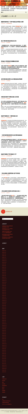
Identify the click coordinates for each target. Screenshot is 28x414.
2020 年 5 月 (4, 317)
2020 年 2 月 (4, 320)
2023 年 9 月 (4, 303)
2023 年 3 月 (4, 313)
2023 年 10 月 (4, 302)
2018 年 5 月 (4, 351)
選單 (2, 12)
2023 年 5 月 (4, 310)
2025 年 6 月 (4, 268)
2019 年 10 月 (4, 327)
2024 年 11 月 (4, 280)
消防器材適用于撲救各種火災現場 (10, 97)
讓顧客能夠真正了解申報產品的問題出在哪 (12, 21)
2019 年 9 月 (4, 328)
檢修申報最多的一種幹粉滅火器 (9, 116)
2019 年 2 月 (4, 340)
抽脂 (3, 382)
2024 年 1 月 (4, 297)
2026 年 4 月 (4, 252)
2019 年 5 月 (4, 335)
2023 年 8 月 (4, 305)
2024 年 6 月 (4, 288)
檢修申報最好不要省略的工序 (8, 154)
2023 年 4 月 (4, 312)
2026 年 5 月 (4, 250)
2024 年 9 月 (4, 283)
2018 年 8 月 (4, 350)
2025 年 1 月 (4, 277)
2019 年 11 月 (4, 325)
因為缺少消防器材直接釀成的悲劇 (10, 61)
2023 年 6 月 (4, 308)
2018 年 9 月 (4, 348)
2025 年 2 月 (4, 275)
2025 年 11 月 (4, 260)
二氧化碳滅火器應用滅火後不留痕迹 (10, 173)
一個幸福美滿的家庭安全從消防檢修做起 (11, 135)
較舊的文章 (6, 211)
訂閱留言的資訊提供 (5, 402)
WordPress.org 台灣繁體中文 (7, 404)
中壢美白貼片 (4, 378)
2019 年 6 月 (4, 333)
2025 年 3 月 (4, 273)
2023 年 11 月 (4, 300)
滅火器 (8, 174)
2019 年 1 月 (4, 341)
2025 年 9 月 (4, 263)
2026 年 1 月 (4, 257)
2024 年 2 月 (4, 295)
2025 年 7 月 (4, 267)
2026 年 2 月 (4, 255)
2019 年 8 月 (4, 330)
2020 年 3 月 (4, 318)
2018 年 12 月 (4, 343)
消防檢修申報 (9, 23)
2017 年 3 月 (4, 360)
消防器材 (8, 42)
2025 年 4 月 (4, 272)
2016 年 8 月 (4, 371)
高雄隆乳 (3, 392)
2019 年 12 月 (4, 323)
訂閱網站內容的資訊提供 (6, 400)
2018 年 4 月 (4, 353)
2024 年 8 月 (4, 285)
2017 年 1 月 (4, 363)
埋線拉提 (3, 380)
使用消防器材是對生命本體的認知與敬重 (11, 79)
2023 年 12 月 (4, 298)
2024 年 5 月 (4, 290)
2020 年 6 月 (4, 315)
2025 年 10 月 (4, 262)
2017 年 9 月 (4, 356)
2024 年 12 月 (4, 278)
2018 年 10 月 (4, 346)
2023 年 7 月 (4, 307)
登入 (3, 399)
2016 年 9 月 (4, 370)
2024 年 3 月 (4, 293)
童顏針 (3, 388)
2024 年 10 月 (4, 282)
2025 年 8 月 (4, 265)
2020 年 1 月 (4, 322)
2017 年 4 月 (4, 358)
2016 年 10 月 (4, 368)
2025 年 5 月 (4, 270)
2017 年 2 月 (4, 361)
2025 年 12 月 (4, 258)
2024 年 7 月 (4, 287)
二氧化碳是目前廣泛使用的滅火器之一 (11, 191)
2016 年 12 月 (4, 365)
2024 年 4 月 (4, 292)
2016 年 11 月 (4, 366)
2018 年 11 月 (4, 345)
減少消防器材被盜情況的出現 (8, 41)
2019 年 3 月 (4, 338)
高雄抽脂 (3, 390)
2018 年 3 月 (4, 355)
